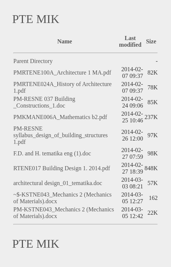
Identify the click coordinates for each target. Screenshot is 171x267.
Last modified (130, 41)
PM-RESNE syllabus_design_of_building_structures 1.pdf (60, 135)
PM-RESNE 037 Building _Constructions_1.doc (44, 102)
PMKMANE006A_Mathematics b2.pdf (60, 117)
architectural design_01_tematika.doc (57, 183)
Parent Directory (33, 61)
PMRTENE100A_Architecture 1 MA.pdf (62, 72)
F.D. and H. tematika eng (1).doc (52, 153)
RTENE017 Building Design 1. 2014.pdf (61, 168)
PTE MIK (35, 19)
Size (151, 41)
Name (64, 41)
